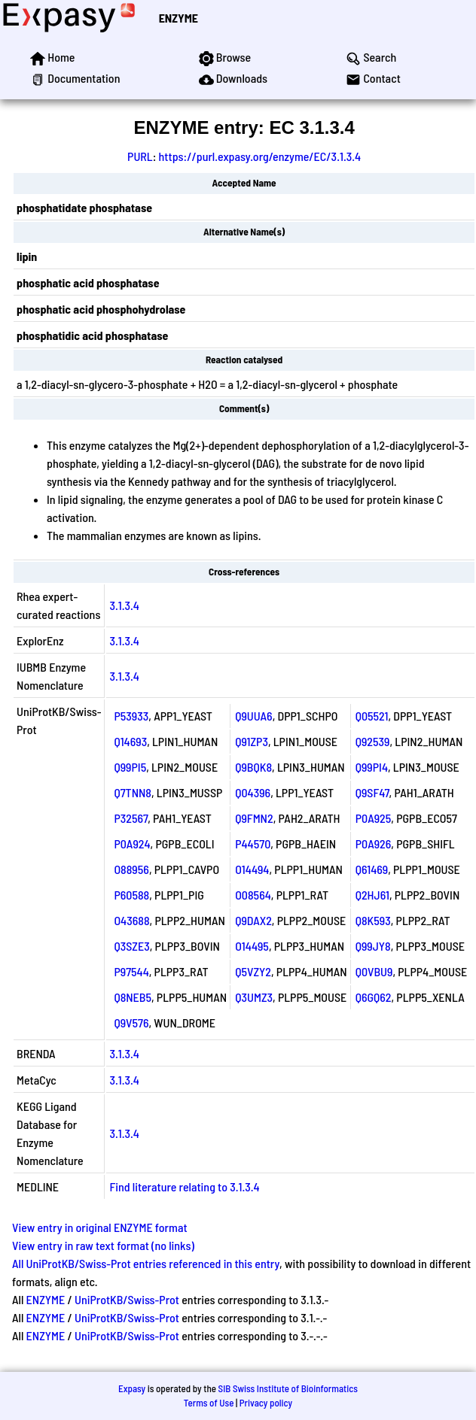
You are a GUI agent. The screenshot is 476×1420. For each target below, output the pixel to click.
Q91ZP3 (251, 741)
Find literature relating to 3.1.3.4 (184, 1186)
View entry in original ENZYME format (100, 1227)
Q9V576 (131, 1022)
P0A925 (373, 818)
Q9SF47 (372, 792)
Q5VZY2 (253, 971)
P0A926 (373, 843)
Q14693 (130, 741)
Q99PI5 (130, 767)
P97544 (131, 971)
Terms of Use (209, 1403)
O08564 (253, 895)
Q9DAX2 (253, 920)
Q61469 (372, 869)
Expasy (131, 1388)
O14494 (252, 869)
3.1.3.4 (124, 605)
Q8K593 (373, 920)
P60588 (131, 895)
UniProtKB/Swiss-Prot (127, 1299)
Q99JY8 (373, 946)
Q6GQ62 (373, 997)
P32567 (131, 818)
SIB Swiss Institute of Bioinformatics (288, 1388)
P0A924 (132, 843)
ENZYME (178, 18)
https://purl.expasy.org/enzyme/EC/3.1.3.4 (260, 156)
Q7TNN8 (132, 792)
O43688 (131, 920)
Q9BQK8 (253, 767)
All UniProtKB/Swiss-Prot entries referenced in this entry (145, 1263)
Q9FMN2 (254, 818)
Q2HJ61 (372, 895)
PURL (140, 156)
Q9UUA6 (253, 715)
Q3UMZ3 (254, 997)
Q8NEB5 (132, 997)
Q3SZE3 (131, 946)
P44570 (252, 843)
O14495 (252, 946)
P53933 (131, 715)
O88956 (131, 869)
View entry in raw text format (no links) (103, 1245)
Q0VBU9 (374, 971)
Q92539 (372, 741)
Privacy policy (266, 1403)
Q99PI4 (371, 767)
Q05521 (372, 715)
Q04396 (252, 792)
